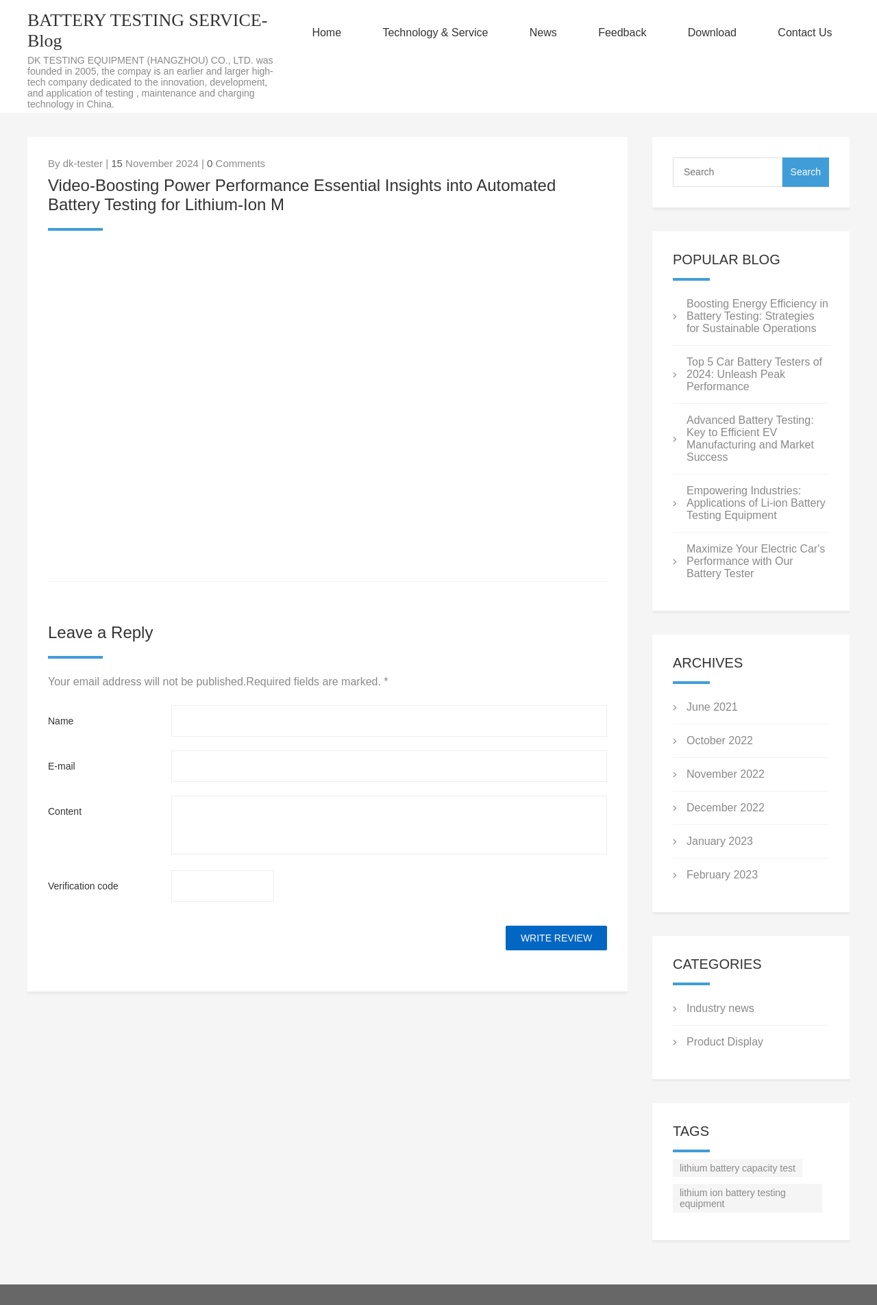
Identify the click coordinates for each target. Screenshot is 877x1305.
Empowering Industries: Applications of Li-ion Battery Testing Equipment (756, 503)
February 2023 (722, 874)
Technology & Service (435, 32)
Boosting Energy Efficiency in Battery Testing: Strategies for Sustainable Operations (757, 316)
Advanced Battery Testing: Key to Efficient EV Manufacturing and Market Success (750, 438)
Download (712, 32)
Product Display (725, 1042)
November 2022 (726, 774)
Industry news (720, 1008)
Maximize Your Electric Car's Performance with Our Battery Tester (756, 561)
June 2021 (712, 707)
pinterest (206, 254)
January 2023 (720, 841)
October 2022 (720, 740)
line (95, 254)
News (543, 32)
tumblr (242, 254)
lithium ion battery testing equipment (733, 1198)
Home (326, 32)
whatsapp (169, 254)
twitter (132, 254)
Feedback (622, 32)
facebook (58, 254)
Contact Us (805, 32)
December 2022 (726, 807)
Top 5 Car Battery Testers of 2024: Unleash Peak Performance (754, 374)
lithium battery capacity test (737, 1168)
